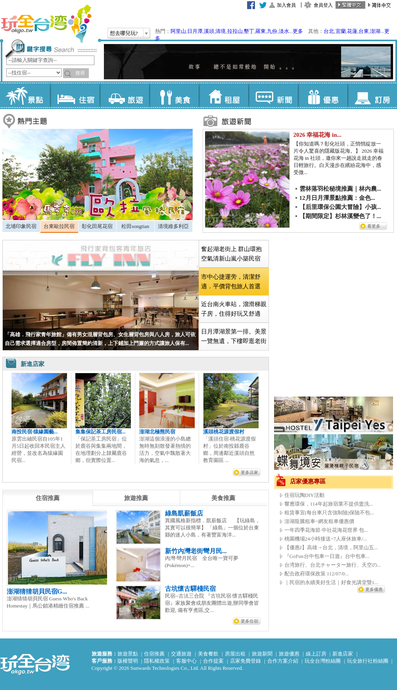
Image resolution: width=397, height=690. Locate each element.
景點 (25, 95)
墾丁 (249, 31)
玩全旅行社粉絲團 (367, 661)
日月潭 (195, 31)
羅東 (260, 31)
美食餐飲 (208, 654)
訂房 (372, 95)
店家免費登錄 (245, 661)
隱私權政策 (157, 661)
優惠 (322, 95)
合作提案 (213, 661)
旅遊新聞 (262, 654)
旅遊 (124, 95)
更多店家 (249, 472)
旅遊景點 (127, 654)
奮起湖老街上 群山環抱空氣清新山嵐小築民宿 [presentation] (231, 254)
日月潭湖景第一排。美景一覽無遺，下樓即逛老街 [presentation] (234, 336)
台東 (364, 31)
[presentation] (47, 498)
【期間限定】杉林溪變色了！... (340, 216)
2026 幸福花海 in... (317, 135)
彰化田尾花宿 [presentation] (97, 226)
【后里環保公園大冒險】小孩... (340, 207)
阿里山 (178, 31)
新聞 (273, 95)
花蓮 (352, 31)
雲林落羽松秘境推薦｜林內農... (340, 189)
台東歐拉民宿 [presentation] (59, 226)
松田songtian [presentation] (135, 226)
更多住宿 (249, 621)
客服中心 (186, 661)
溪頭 (209, 31)
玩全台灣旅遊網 (46, 24)
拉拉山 (235, 31)
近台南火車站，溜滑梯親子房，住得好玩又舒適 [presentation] (234, 309)
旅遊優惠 (289, 654)
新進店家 (342, 654)
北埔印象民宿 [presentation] (21, 226)
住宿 (75, 95)
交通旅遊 (181, 654)
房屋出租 (235, 654)
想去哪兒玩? (124, 33)
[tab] (21, 226)
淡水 (284, 31)
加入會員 (286, 5)
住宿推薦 (154, 654)
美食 (174, 95)
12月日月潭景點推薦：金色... (337, 198)
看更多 (373, 226)
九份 (272, 31)
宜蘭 (341, 31)
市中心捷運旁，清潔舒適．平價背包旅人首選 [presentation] (231, 281)
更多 (298, 31)
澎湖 (375, 31)
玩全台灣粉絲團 (323, 661)
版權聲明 (127, 661)
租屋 (223, 95)
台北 (329, 31)
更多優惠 (374, 589)
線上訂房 (316, 654)
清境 (220, 31)
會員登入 (323, 5)
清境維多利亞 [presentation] (173, 226)
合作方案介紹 (282, 661)
